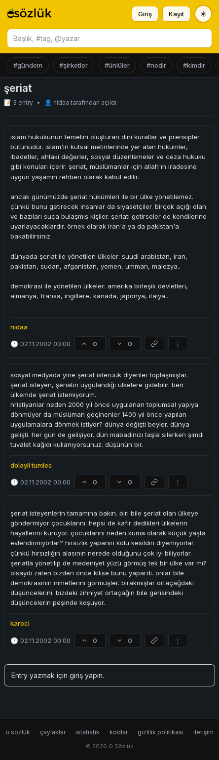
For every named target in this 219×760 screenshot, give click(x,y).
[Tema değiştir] (203, 14)
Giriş (145, 14)
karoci (20, 623)
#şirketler (73, 65)
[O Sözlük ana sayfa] (29, 14)
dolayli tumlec (31, 465)
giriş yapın (86, 675)
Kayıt (176, 14)
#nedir (156, 65)
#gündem (27, 65)
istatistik (87, 732)
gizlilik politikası (160, 732)
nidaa (62, 102)
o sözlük (17, 732)
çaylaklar (53, 732)
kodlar (119, 732)
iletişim (203, 732)
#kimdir (194, 65)
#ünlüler (117, 65)
